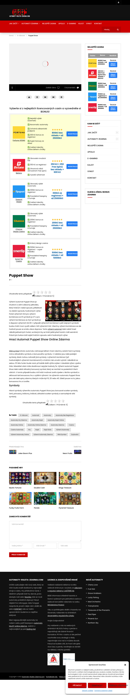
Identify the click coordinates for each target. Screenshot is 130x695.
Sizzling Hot (31, 629)
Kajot (81, 23)
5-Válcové (21, 36)
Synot (89, 23)
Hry (29, 430)
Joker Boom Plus (25, 453)
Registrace (72, 134)
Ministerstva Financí (56, 605)
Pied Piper (92, 614)
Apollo (61, 23)
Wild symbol (14, 351)
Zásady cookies (87, 691)
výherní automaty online (20, 434)
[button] (125, 665)
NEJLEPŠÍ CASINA (49, 23)
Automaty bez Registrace (65, 415)
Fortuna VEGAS (19, 140)
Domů (11, 36)
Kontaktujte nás (52, 677)
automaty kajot (37, 420)
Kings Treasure (65, 488)
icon (20, 478)
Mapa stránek (64, 677)
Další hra (77, 447)
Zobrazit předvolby (117, 685)
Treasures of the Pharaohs (99, 610)
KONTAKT (18, 609)
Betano (19, 173)
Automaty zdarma (57, 425)
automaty (47, 415)
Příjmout (77, 685)
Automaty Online (17, 425)
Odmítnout (97, 685)
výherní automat (55, 329)
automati (35, 415)
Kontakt (98, 23)
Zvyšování (74, 434)
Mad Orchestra (94, 601)
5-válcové (23, 415)
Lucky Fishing (93, 597)
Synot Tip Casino (19, 260)
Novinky (28, 597)
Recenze (113, 60)
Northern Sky (93, 623)
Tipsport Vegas (19, 200)
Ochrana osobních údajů (103, 691)
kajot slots (47, 430)
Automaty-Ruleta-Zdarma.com (33, 677)
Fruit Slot (91, 589)
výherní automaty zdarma (43, 434)
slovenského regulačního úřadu (61, 615)
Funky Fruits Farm (16, 508)
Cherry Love (93, 585)
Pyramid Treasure (66, 508)
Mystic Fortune (15, 488)
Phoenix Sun (93, 618)
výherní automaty (62, 430)
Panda (36, 508)
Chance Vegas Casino (19, 230)
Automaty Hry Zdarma (19, 420)
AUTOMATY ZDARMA (30, 23)
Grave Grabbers (94, 593)
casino (71, 425)
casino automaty (17, 430)
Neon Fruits (67, 453)
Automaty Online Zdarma (37, 425)
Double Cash (39, 488)
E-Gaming (71, 23)
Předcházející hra (16, 447)
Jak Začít (13, 23)
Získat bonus (113, 64)
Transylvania (93, 606)
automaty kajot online (56, 420)
